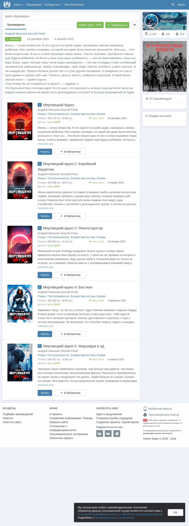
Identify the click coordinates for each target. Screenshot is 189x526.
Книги (18, 4)
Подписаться (117, 25)
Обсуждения (33, 4)
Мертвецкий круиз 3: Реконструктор (73, 228)
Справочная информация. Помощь (71, 418)
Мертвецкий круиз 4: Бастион (67, 287)
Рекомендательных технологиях (114, 517)
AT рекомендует (160, 98)
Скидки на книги (160, 116)
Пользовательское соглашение (68, 434)
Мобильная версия (157, 409)
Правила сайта (58, 422)
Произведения (16, 24)
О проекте (55, 414)
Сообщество (53, 4)
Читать (45, 151)
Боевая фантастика (83, 113)
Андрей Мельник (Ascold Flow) (25, 33)
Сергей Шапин (130, 422)
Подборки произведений (18, 414)
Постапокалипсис (58, 113)
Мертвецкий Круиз (58, 105)
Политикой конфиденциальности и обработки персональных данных (120, 514)
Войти (181, 4)
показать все (45, 143)
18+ (145, 420)
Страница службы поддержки (114, 418)
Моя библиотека (74, 4)
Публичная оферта (61, 438)
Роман (42, 113)
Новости (8, 418)
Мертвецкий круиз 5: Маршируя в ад (73, 346)
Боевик (101, 113)
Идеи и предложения (109, 414)
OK (175, 512)
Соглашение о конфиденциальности (62, 428)
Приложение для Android (161, 415)
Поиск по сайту (12, 422)
